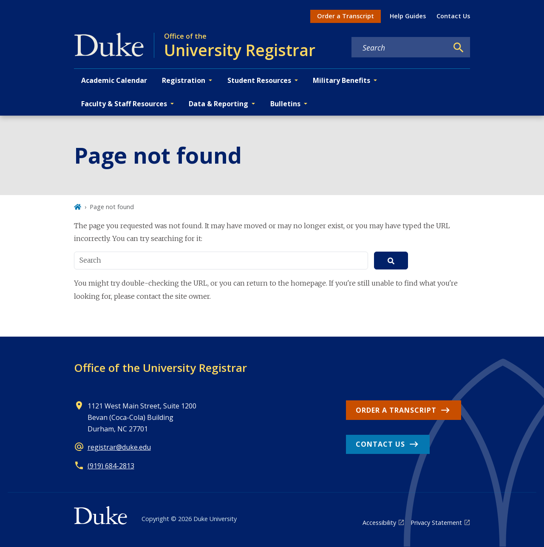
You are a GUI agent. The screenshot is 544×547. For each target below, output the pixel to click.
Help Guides (408, 16)
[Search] (459, 47)
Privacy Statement (436, 523)
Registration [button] (183, 80)
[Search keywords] (400, 48)
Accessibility (379, 523)
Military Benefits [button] (341, 80)
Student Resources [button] (259, 80)
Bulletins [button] (285, 103)
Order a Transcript (345, 16)
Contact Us (453, 16)
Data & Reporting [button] (218, 103)
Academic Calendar (114, 80)
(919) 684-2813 (111, 465)
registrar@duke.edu (119, 447)
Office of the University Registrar (160, 367)
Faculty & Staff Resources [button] (124, 103)
